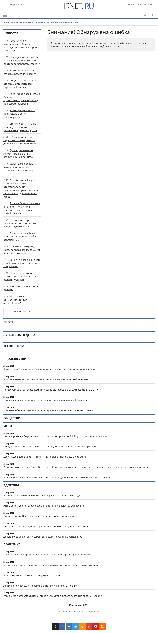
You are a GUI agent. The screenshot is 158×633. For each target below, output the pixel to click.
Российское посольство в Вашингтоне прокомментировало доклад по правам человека (21, 98)
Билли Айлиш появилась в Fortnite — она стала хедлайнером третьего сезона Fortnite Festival (21, 208)
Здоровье (11, 485)
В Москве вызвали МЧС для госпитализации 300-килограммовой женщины (46, 379)
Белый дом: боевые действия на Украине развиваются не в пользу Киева (18, 168)
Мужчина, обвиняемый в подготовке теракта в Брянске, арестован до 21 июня (48, 410)
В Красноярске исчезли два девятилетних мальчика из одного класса (42, 22)
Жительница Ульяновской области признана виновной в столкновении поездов (49, 369)
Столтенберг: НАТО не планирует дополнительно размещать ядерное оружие (20, 127)
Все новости (22, 311)
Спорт (8, 322)
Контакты (75, 605)
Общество (11, 418)
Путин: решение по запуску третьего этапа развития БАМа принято (18, 153)
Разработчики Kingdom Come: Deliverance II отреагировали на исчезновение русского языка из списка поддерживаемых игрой (21, 188)
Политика (11, 544)
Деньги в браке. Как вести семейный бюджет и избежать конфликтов (22, 263)
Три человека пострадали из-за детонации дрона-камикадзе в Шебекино (45, 399)
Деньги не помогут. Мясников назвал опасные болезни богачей (19, 276)
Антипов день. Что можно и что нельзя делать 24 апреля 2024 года (41, 495)
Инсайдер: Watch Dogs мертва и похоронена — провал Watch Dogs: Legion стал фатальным (55, 436)
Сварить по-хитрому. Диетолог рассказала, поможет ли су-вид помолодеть (21, 250)
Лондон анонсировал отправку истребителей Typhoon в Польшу (19, 84)
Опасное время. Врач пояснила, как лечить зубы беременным (19, 236)
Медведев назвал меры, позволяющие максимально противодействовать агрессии (21, 60)
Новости (10, 33)
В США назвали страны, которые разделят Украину (20, 72)
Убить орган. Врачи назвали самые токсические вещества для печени (20, 223)
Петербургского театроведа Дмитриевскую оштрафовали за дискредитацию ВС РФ (50, 389)
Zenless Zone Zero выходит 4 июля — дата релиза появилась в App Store (44, 456)
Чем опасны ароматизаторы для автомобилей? (15, 300)
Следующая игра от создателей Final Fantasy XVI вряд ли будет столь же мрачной (49, 446)
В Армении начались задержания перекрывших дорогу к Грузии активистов (20, 140)
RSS (85, 605)
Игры (7, 426)
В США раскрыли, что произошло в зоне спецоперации (19, 114)
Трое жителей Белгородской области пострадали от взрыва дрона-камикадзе (21, 45)
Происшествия (16, 359)
